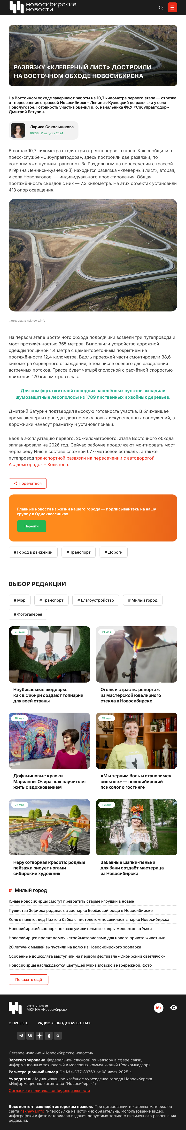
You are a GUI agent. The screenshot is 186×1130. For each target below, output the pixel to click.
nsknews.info (32, 1111)
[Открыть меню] (172, 7)
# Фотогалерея (28, 614)
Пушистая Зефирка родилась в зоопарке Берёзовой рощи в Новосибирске (81, 910)
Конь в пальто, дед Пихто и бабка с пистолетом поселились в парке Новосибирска (89, 919)
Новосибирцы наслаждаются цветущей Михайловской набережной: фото (80, 965)
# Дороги (114, 552)
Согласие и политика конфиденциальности (49, 1090)
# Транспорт (79, 552)
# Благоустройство (96, 600)
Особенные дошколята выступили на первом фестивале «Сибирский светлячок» (87, 956)
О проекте (18, 1023)
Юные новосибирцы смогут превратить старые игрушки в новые (71, 901)
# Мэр (19, 600)
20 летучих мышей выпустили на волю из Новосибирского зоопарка (75, 947)
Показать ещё (28, 979)
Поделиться (28, 483)
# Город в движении (33, 552)
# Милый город (142, 600)
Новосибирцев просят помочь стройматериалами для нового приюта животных (87, 937)
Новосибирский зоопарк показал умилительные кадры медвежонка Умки (80, 928)
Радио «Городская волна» (64, 1023)
